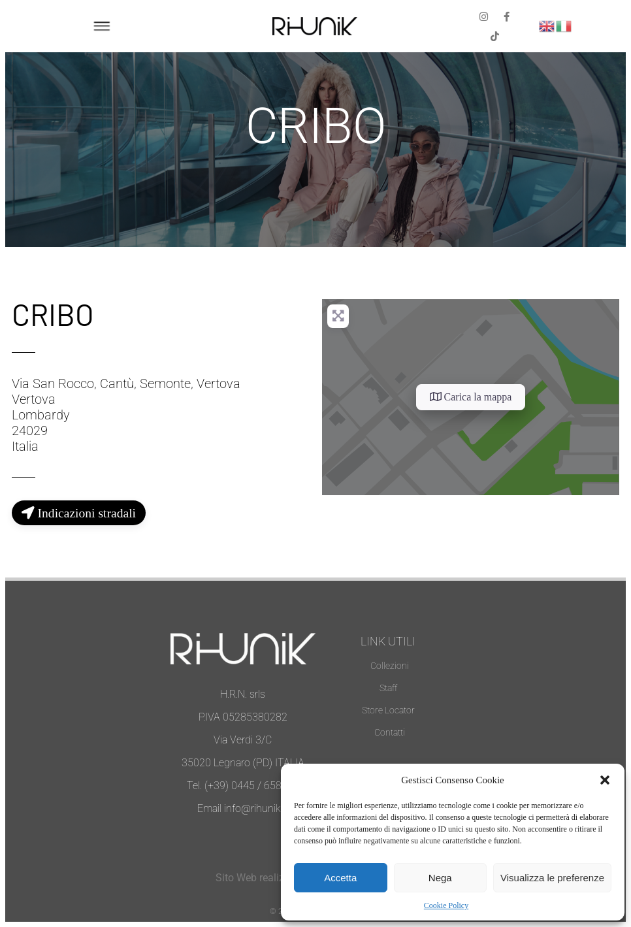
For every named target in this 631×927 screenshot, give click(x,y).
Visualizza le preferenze (552, 877)
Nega (440, 877)
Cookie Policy (446, 905)
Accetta (340, 877)
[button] (604, 780)
